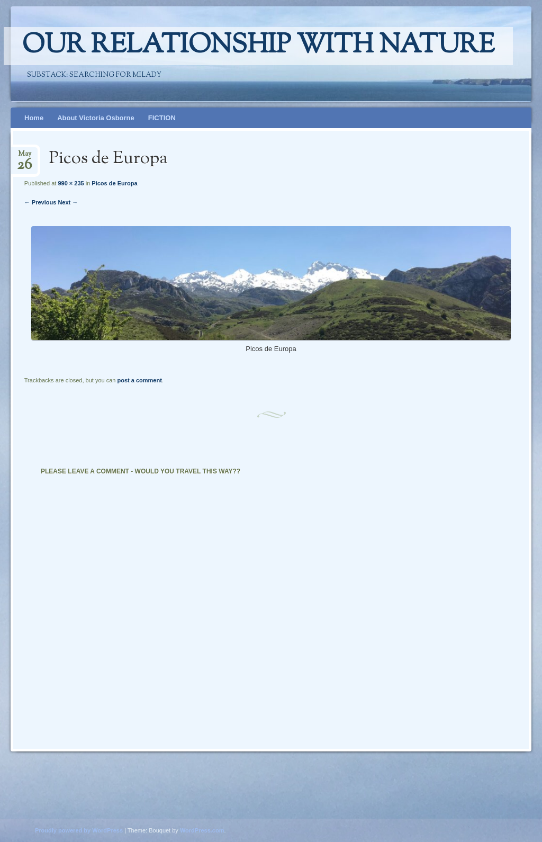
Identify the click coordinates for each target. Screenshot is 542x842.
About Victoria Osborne (95, 118)
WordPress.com (202, 830)
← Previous (40, 202)
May (24, 157)
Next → (68, 202)
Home (33, 118)
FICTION (162, 118)
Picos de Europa (114, 183)
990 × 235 (71, 183)
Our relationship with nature (258, 46)
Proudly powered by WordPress (79, 830)
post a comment (139, 380)
